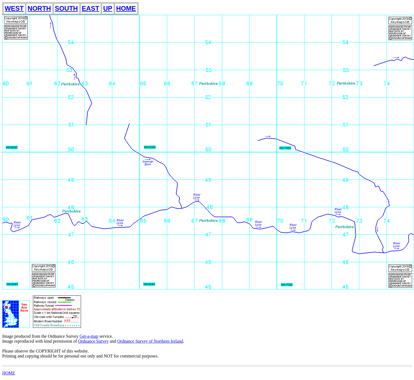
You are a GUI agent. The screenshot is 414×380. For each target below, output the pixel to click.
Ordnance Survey (93, 341)
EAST (90, 8)
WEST (14, 8)
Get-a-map (89, 336)
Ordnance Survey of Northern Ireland (150, 341)
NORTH (39, 8)
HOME (126, 8)
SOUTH (66, 8)
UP (107, 8)
